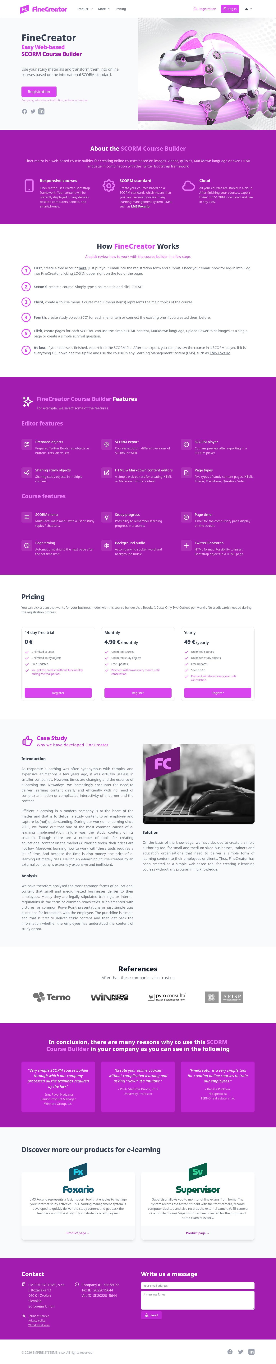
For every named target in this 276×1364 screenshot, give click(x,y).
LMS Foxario (140, 206)
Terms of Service (38, 1316)
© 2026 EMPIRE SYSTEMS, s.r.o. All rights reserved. (57, 1352)
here (83, 268)
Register (58, 693)
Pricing (121, 9)
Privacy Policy (36, 1320)
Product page (78, 1233)
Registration (39, 91)
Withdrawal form (39, 1325)
